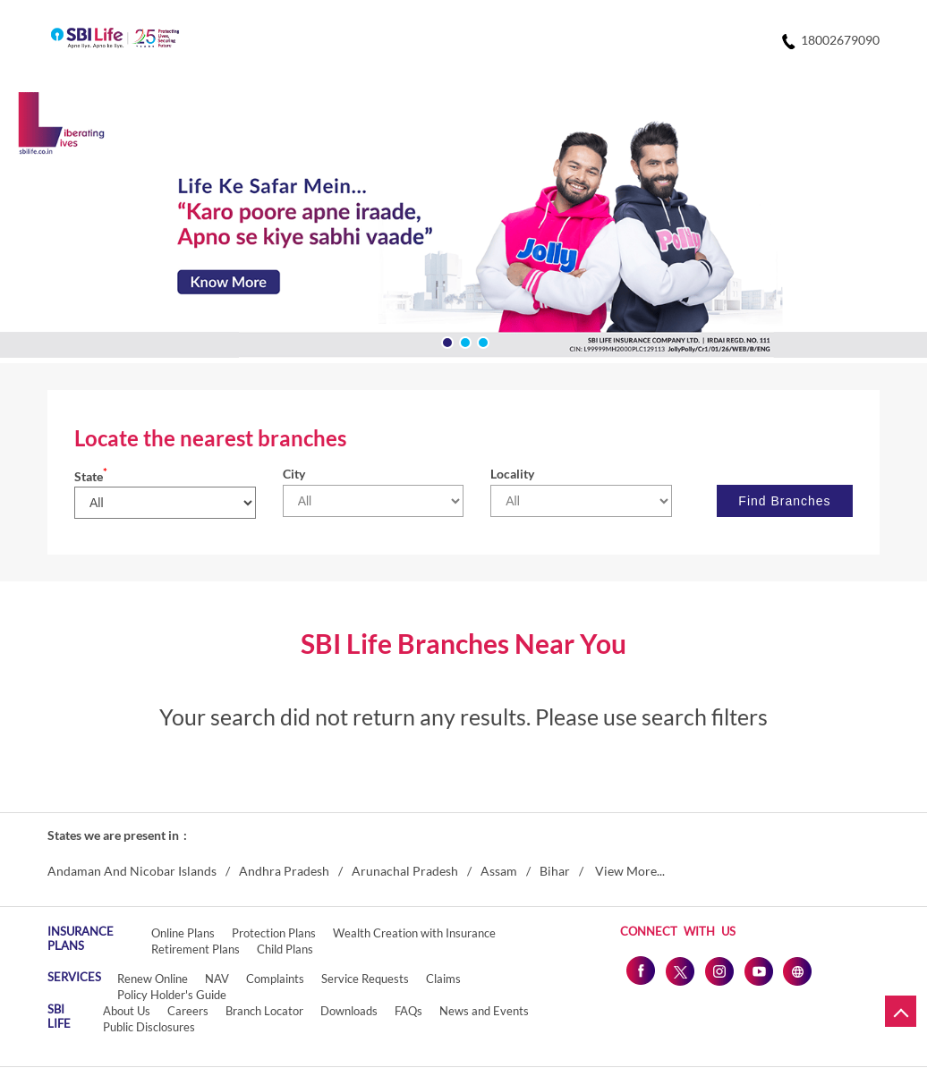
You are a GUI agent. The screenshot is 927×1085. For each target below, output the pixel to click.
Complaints (275, 978)
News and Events (484, 1011)
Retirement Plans (195, 949)
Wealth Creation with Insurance (414, 933)
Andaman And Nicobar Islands (132, 871)
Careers (187, 1011)
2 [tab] (463, 340)
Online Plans (183, 933)
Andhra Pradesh (284, 871)
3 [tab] (481, 340)
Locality (512, 473)
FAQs (408, 1011)
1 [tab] (445, 340)
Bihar (555, 871)
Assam (499, 871)
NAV (217, 978)
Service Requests (365, 978)
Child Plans (285, 949)
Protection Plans (274, 933)
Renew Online (152, 978)
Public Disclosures (149, 1027)
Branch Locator (264, 1011)
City (294, 473)
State (90, 476)
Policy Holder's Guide (171, 995)
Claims (443, 978)
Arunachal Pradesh (405, 871)
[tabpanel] (463, 227)
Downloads (349, 1011)
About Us (126, 1011)
